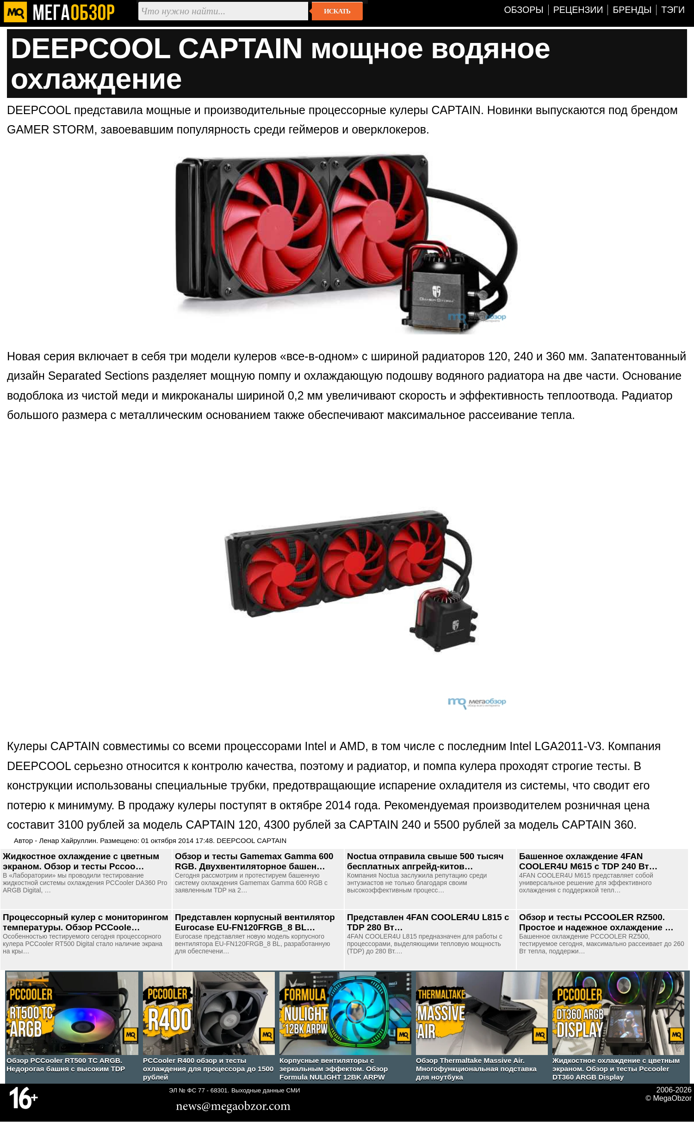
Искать (337, 11)
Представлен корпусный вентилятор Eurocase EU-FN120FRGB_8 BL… (255, 922)
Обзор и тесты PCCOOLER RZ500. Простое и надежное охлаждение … (596, 922)
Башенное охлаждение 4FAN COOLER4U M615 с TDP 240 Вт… (588, 861)
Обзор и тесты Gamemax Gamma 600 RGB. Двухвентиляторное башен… (254, 861)
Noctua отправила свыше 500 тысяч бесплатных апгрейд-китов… (425, 861)
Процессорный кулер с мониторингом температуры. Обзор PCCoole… (85, 922)
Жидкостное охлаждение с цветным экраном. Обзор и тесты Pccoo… (81, 861)
